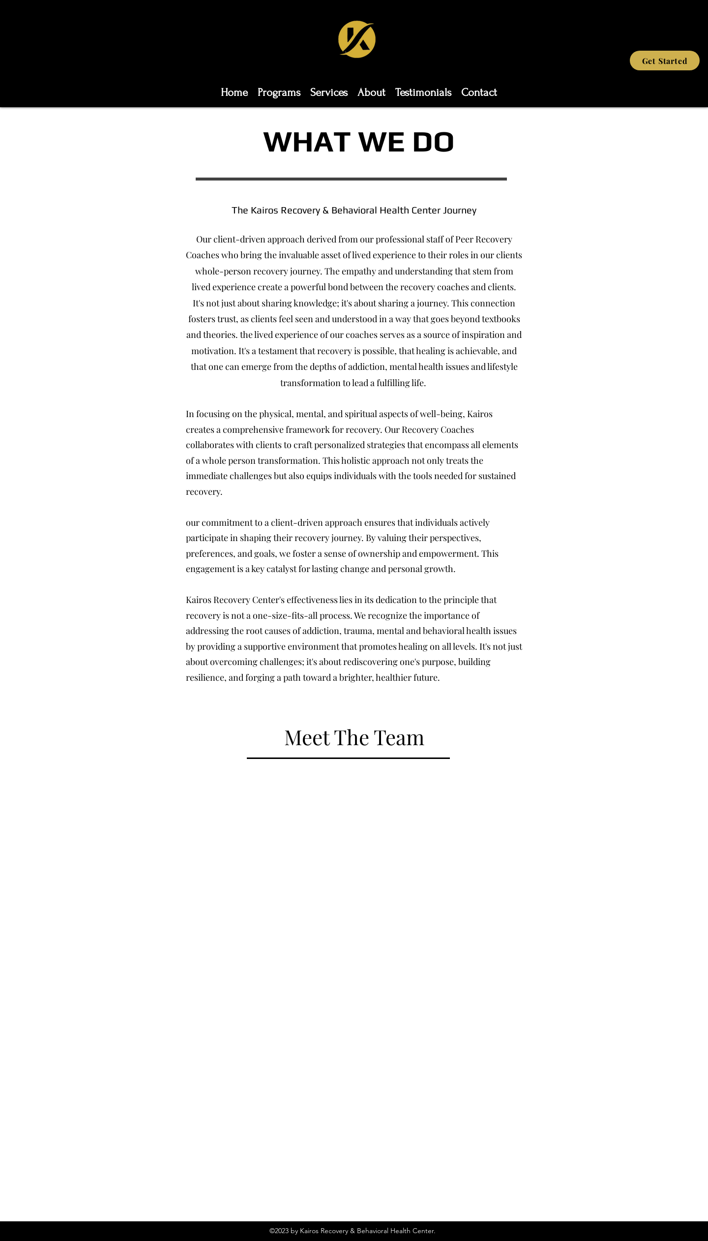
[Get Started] (665, 60)
